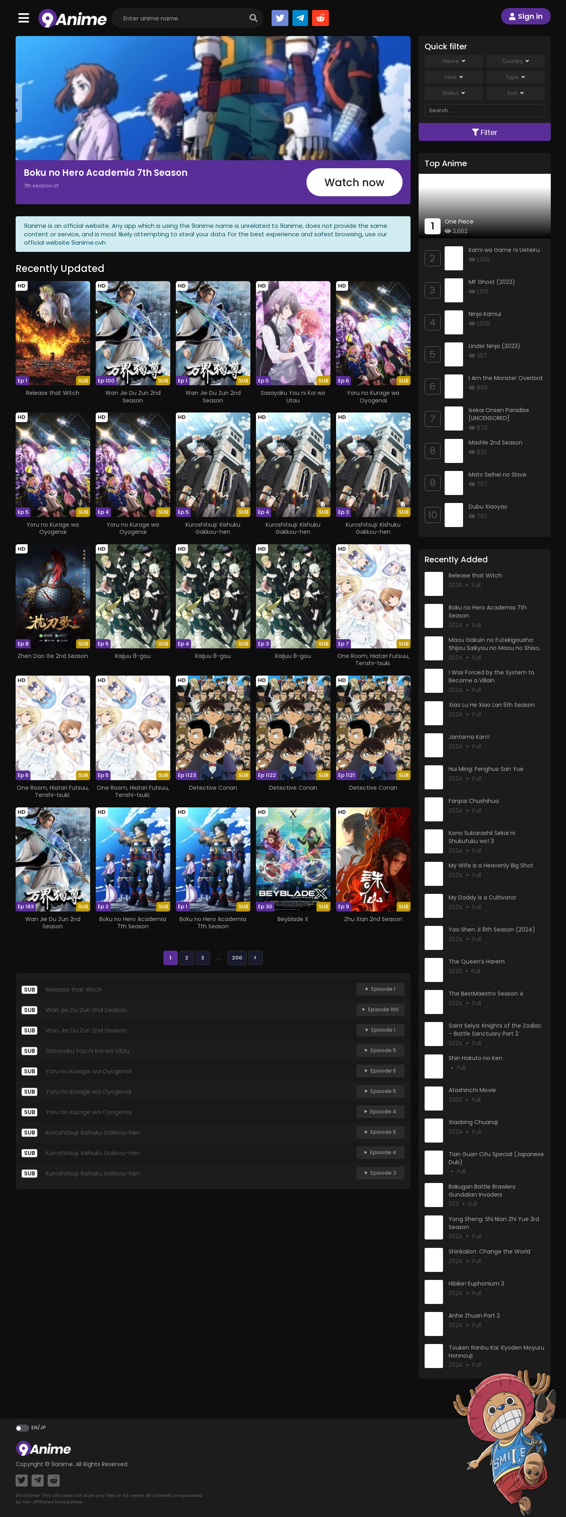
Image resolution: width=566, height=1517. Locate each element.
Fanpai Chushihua (474, 801)
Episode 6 (380, 1071)
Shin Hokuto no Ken (475, 1058)
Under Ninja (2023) (494, 346)
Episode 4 (380, 1112)
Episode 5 (380, 1050)
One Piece (459, 221)
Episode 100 (381, 1010)
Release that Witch (52, 393)
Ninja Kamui (485, 314)
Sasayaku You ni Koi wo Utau (293, 396)
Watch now (354, 182)
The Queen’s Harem (477, 962)
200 (237, 958)
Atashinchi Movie (472, 1090)
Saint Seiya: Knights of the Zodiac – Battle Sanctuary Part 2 (495, 1030)
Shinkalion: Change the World (489, 1251)
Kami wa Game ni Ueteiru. (505, 250)
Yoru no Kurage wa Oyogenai (373, 396)
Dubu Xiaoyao (488, 507)
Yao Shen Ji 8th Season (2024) (492, 929)
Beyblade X (293, 919)
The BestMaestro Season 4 (486, 994)
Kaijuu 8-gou (133, 656)
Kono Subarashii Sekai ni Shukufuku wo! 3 (482, 837)
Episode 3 (380, 1173)
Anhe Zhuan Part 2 (474, 1316)
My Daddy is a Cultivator (482, 897)
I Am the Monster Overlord (505, 378)
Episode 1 (380, 989)
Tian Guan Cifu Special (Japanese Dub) (496, 1158)
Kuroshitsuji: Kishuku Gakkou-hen (212, 528)
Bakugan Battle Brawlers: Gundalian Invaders (482, 1191)
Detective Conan (213, 788)
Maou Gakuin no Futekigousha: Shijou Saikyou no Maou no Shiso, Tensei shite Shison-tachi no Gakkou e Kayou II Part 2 (494, 652)
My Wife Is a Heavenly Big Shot (491, 865)
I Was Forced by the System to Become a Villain (491, 676)
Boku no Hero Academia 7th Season (105, 173)
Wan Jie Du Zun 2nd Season (133, 396)
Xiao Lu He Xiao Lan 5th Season (492, 705)
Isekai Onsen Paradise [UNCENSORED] (499, 414)
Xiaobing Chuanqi (473, 1122)
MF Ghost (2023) (492, 282)
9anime (62, 1464)
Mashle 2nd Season (495, 443)
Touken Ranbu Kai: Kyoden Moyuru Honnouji (496, 1352)
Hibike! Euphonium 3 (476, 1284)
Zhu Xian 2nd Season (373, 919)
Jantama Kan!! (469, 737)
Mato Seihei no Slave (497, 475)
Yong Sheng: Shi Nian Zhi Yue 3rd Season (494, 1223)
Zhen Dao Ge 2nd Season (53, 656)
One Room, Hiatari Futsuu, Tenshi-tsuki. (373, 659)
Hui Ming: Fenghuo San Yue (486, 769)
